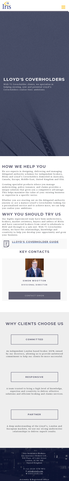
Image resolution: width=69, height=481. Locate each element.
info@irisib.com (35, 471)
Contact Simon (34, 295)
